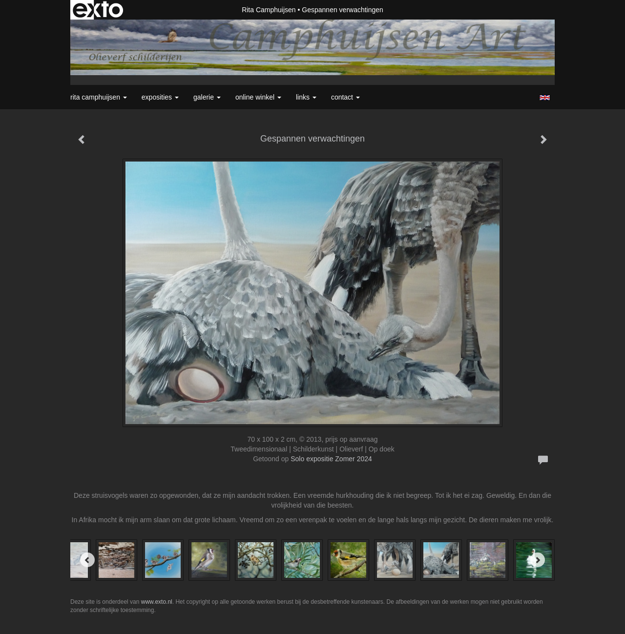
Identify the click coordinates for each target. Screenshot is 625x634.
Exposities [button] (160, 97)
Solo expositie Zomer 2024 (331, 459)
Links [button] (306, 97)
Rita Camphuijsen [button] (98, 97)
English (544, 98)
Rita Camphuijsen (269, 10)
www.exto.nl (156, 601)
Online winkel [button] (258, 97)
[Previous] (87, 559)
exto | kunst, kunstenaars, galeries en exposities (97, 10)
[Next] (537, 559)
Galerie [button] (207, 97)
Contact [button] (345, 97)
